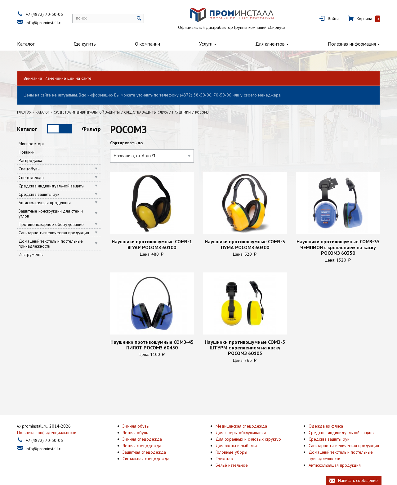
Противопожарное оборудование (51, 224)
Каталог (25, 44)
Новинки (26, 152)
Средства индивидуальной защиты (51, 186)
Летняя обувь (135, 432)
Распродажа (30, 160)
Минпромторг (31, 143)
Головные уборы (231, 451)
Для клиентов (270, 44)
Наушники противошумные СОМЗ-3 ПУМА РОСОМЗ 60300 (245, 244)
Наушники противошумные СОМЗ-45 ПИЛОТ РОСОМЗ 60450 (152, 345)
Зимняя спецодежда (142, 438)
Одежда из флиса (326, 425)
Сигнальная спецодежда (146, 458)
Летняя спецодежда (142, 445)
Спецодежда (31, 177)
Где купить (85, 44)
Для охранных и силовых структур (248, 438)
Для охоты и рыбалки (236, 445)
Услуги (205, 44)
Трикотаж (224, 458)
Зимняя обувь (136, 425)
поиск (81, 18)
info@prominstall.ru (44, 22)
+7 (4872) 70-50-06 (44, 14)
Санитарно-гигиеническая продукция (54, 233)
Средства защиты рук (39, 194)
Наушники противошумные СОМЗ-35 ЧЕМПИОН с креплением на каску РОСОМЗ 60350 (338, 247)
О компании (147, 44)
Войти (333, 18)
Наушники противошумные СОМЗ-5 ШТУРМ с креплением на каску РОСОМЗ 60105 (245, 347)
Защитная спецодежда (144, 451)
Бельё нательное (232, 464)
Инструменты (31, 254)
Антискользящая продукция (45, 202)
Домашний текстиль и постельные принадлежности (51, 243)
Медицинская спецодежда (241, 425)
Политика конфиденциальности (46, 432)
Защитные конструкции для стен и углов (51, 213)
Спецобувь (29, 169)
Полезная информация (352, 44)
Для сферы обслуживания (241, 432)
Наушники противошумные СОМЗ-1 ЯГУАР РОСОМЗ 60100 (152, 244)
